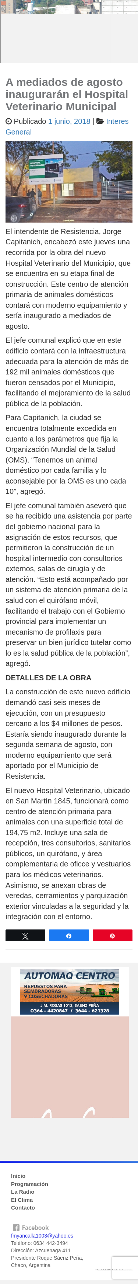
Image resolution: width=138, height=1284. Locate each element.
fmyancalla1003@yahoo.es (42, 1236)
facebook (69, 1226)
